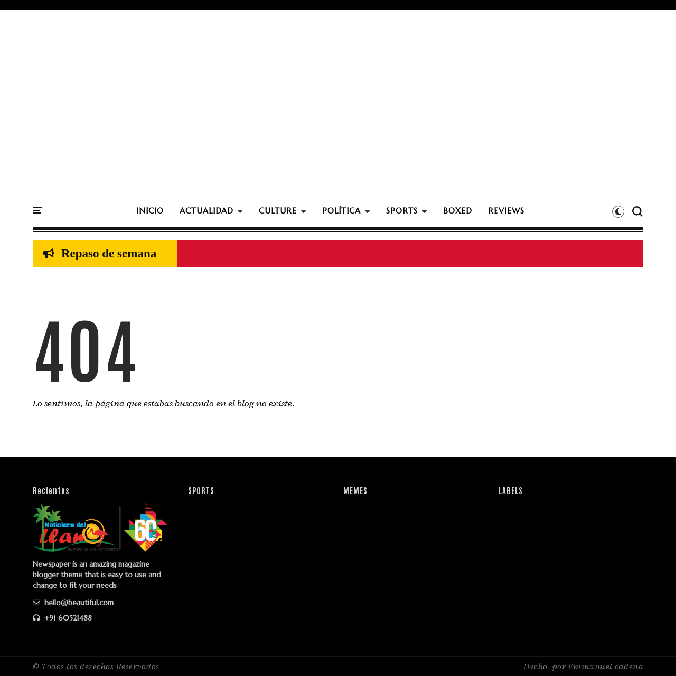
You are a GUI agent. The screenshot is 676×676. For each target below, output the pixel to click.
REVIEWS (506, 211)
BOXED (457, 211)
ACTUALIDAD (206, 211)
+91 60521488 (62, 618)
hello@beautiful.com (73, 602)
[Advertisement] (338, 120)
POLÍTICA (341, 211)
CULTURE (278, 211)
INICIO (150, 211)
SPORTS (402, 211)
